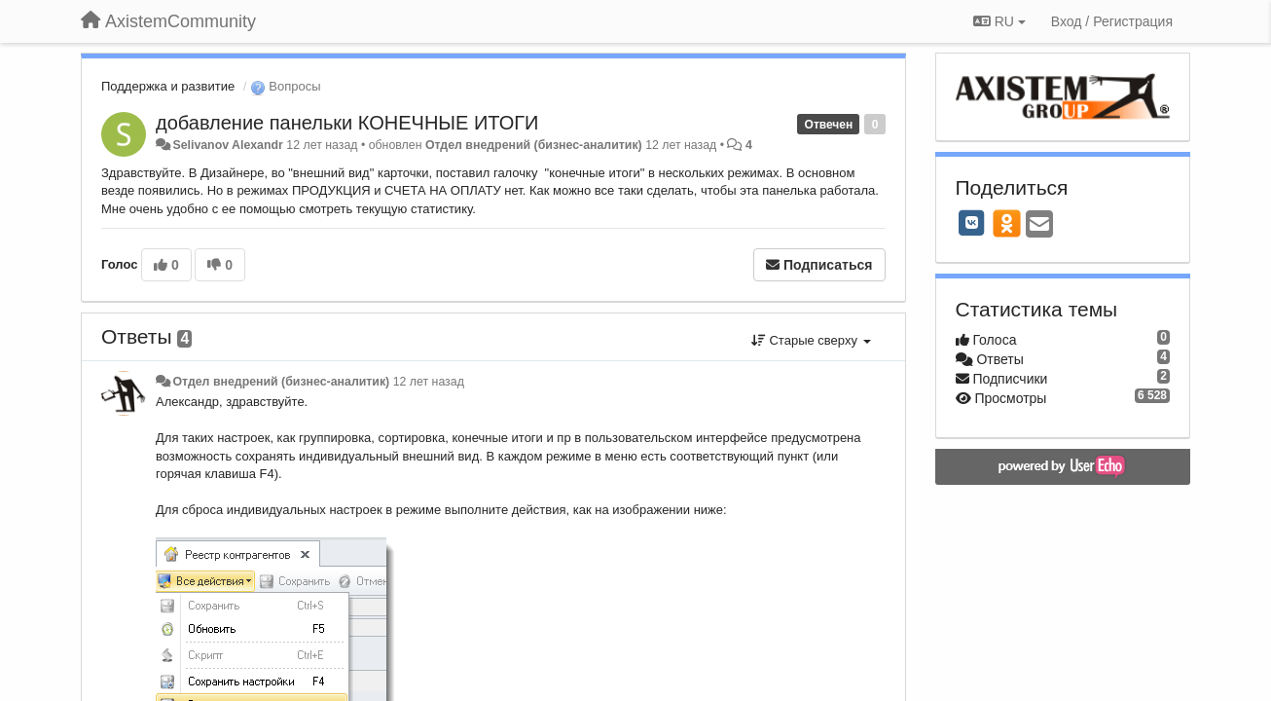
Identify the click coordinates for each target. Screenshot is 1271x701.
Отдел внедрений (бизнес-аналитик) (533, 145)
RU (999, 21)
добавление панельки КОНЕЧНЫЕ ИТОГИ (347, 122)
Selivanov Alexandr (227, 145)
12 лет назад (428, 381)
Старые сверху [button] (811, 340)
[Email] (1039, 225)
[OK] (1007, 223)
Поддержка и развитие (168, 86)
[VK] (972, 223)
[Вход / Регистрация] (1111, 21)
